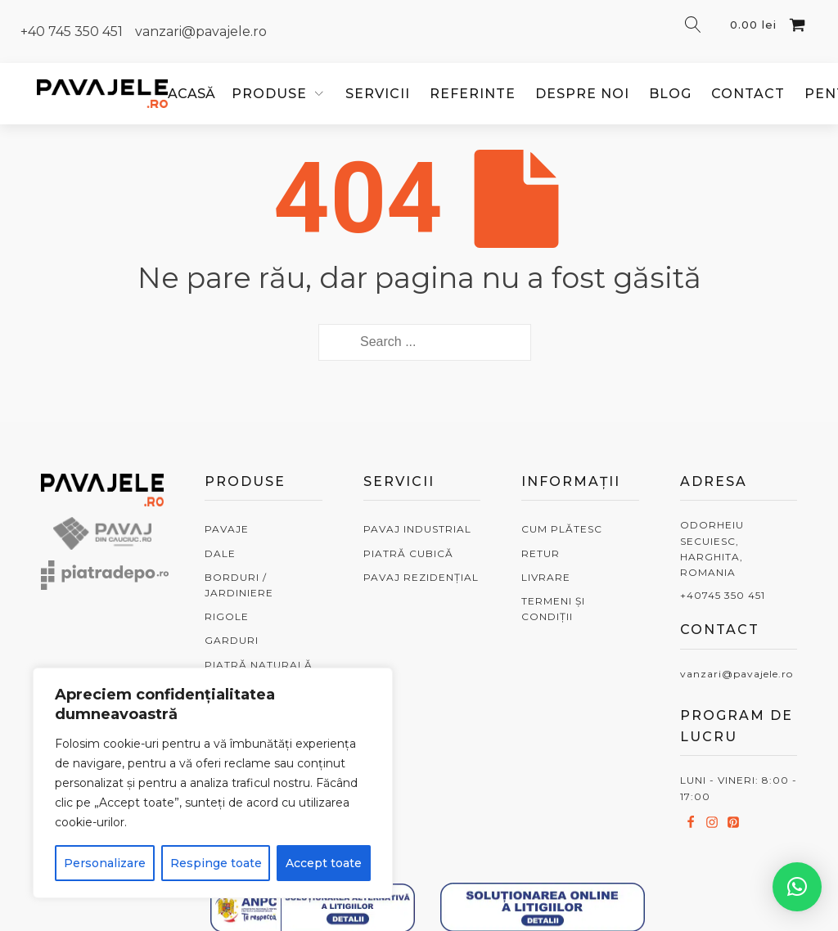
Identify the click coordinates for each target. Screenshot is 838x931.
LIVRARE (545, 577)
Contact (748, 93)
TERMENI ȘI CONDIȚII (553, 609)
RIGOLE (227, 616)
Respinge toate (216, 863)
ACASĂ (191, 93)
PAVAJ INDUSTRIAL (417, 529)
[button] (797, 886)
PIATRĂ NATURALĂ (259, 665)
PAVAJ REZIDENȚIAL (421, 577)
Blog (670, 93)
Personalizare (105, 863)
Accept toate (324, 863)
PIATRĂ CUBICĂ (408, 553)
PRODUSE (269, 93)
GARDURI (232, 640)
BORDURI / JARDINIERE (239, 585)
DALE (220, 553)
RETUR (540, 553)
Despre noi (582, 93)
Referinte (473, 93)
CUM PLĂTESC (561, 529)
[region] (213, 783)
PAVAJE (227, 529)
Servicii (377, 93)
